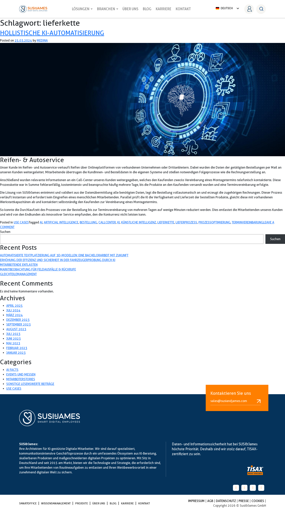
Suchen (5, 232)
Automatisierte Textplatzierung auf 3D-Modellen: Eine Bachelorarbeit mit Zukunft (64, 255)
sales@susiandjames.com (235, 401)
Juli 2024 (13, 310)
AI (41, 222)
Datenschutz (226, 501)
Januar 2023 (16, 353)
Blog (147, 9)
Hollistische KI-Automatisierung (52, 33)
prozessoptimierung (214, 222)
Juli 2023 (13, 334)
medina (42, 40)
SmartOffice (28, 503)
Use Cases (21, 222)
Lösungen (82, 9)
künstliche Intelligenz (138, 222)
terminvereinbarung (247, 222)
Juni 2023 (13, 338)
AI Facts (12, 370)
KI (118, 222)
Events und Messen (20, 374)
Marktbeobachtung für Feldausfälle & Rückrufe (38, 269)
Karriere (163, 9)
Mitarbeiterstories (20, 379)
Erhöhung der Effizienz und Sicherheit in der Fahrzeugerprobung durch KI (57, 260)
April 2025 (14, 306)
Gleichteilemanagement (18, 274)
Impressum (196, 501)
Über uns (130, 9)
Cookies (258, 501)
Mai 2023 (13, 343)
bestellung (88, 222)
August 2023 (16, 329)
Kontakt (183, 9)
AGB (210, 501)
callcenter (107, 222)
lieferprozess (186, 222)
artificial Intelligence (61, 222)
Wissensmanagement (56, 503)
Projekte (81, 503)
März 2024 (14, 315)
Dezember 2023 (18, 320)
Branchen (107, 9)
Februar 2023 (16, 348)
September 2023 (18, 324)
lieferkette (165, 222)
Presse (244, 501)
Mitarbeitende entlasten (19, 265)
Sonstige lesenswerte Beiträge (30, 384)
